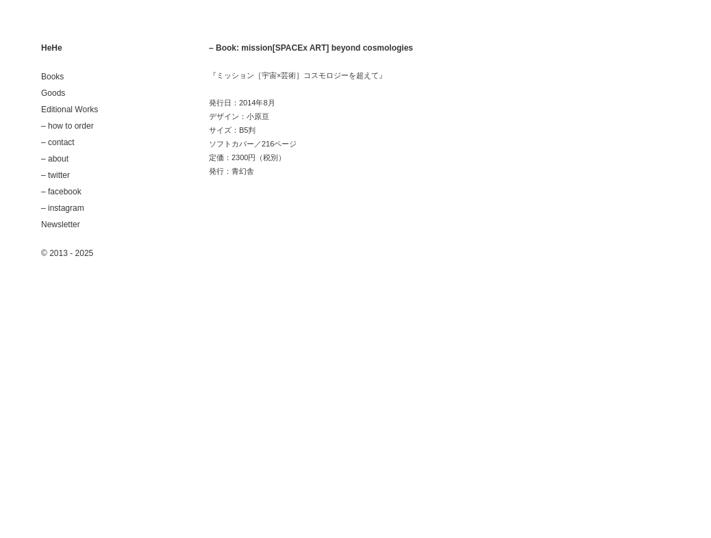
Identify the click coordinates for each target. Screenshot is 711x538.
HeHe (51, 48)
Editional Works (69, 109)
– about (54, 159)
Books (52, 76)
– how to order (67, 126)
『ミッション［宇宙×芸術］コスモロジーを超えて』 (297, 75)
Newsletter (60, 224)
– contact (58, 142)
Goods (53, 93)
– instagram (62, 208)
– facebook (61, 191)
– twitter (55, 175)
